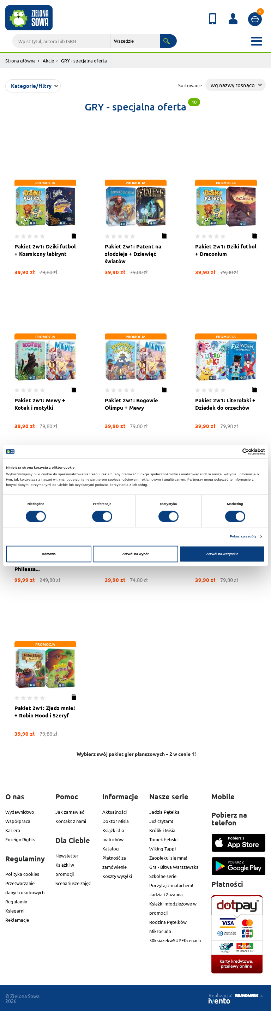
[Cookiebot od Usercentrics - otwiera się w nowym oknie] (234, 451)
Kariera (12, 830)
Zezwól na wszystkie (222, 554)
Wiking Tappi (162, 848)
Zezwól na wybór (135, 554)
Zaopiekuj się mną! (168, 858)
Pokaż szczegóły (243, 536)
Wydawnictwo (19, 812)
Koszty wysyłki (117, 876)
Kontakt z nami (70, 821)
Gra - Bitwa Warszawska (174, 867)
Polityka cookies (22, 874)
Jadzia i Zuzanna (166, 894)
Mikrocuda (160, 931)
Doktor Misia (115, 821)
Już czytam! (161, 821)
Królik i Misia (162, 830)
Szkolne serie (162, 876)
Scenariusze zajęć (73, 883)
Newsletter (66, 856)
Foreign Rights (20, 839)
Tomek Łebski (163, 839)
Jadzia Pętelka (164, 812)
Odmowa (49, 554)
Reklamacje (17, 920)
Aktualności (114, 812)
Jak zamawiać (69, 812)
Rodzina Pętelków (168, 922)
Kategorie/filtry (31, 85)
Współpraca (17, 821)
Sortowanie (190, 85)
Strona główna (20, 61)
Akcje (48, 61)
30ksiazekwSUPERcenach (175, 940)
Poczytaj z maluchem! (171, 885)
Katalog (110, 848)
